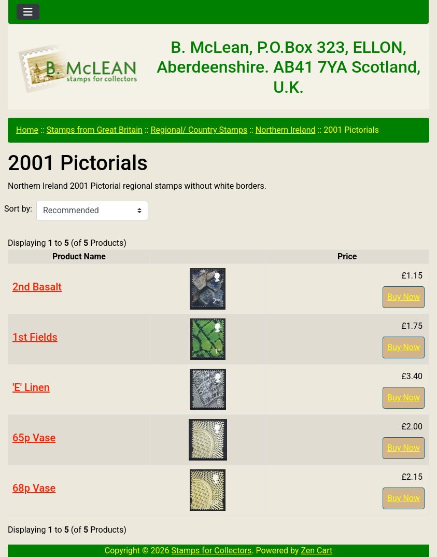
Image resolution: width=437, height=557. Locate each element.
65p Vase (33, 437)
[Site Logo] (78, 69)
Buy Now (403, 297)
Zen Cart (316, 550)
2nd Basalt (37, 287)
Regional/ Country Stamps (199, 130)
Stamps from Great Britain (95, 130)
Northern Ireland (286, 130)
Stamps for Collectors (212, 550)
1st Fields (35, 337)
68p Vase (33, 488)
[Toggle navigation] (28, 12)
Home (27, 130)
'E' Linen (31, 387)
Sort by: (18, 209)
